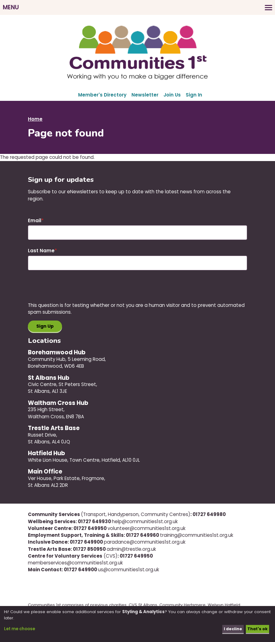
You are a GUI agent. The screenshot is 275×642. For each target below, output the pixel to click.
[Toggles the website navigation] (137, 7)
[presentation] (75, 290)
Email (34, 220)
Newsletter (144, 95)
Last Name (41, 250)
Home (35, 119)
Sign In (194, 95)
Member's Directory (102, 95)
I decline (231, 629)
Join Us (172, 95)
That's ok (256, 629)
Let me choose (19, 629)
